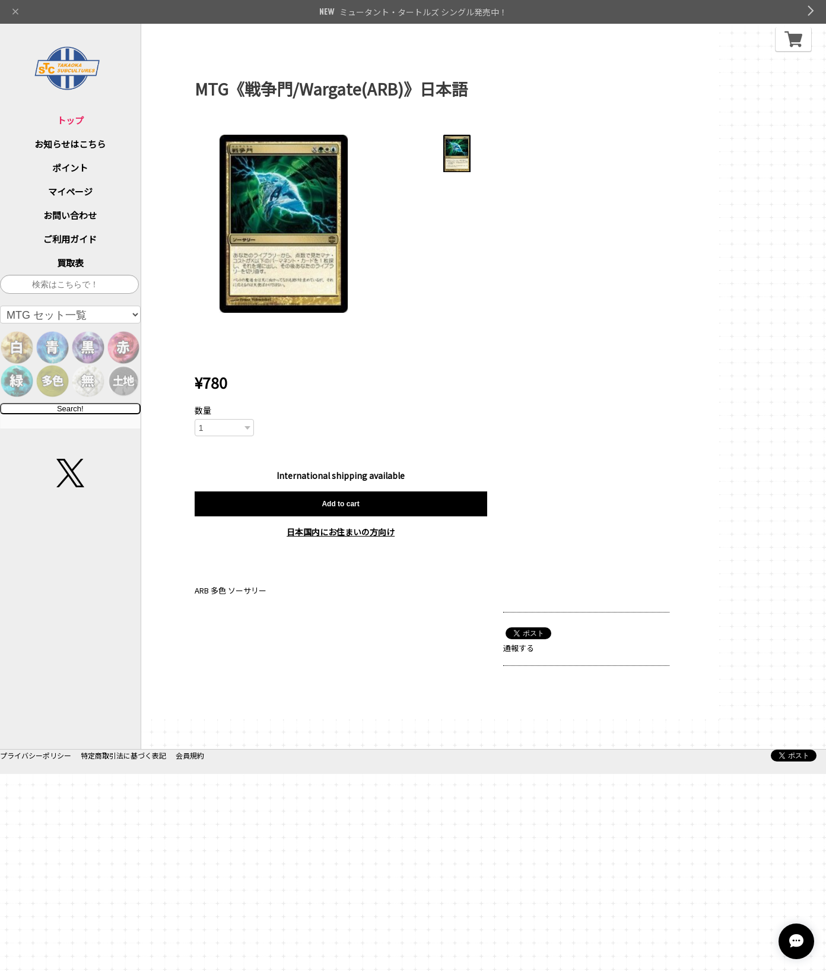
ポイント (70, 167)
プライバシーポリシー (35, 952)
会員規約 (190, 952)
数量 (203, 410)
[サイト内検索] (69, 284)
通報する (518, 647)
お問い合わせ (70, 215)
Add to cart (340, 504)
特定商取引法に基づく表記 (123, 952)
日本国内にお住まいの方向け (341, 532)
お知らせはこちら (70, 144)
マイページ (70, 191)
